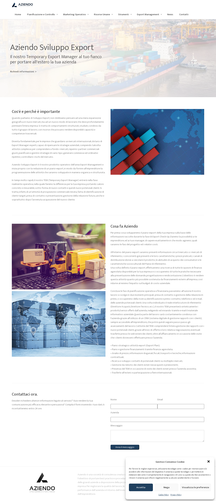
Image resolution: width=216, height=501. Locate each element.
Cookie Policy (163, 494)
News (170, 14)
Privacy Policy (175, 494)
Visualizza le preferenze (195, 487)
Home (18, 14)
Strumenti (123, 14)
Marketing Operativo (74, 14)
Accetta (140, 487)
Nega (166, 487)
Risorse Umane (102, 14)
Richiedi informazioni (12, 72)
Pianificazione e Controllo (41, 14)
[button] (209, 462)
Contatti (183, 14)
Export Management (148, 14)
